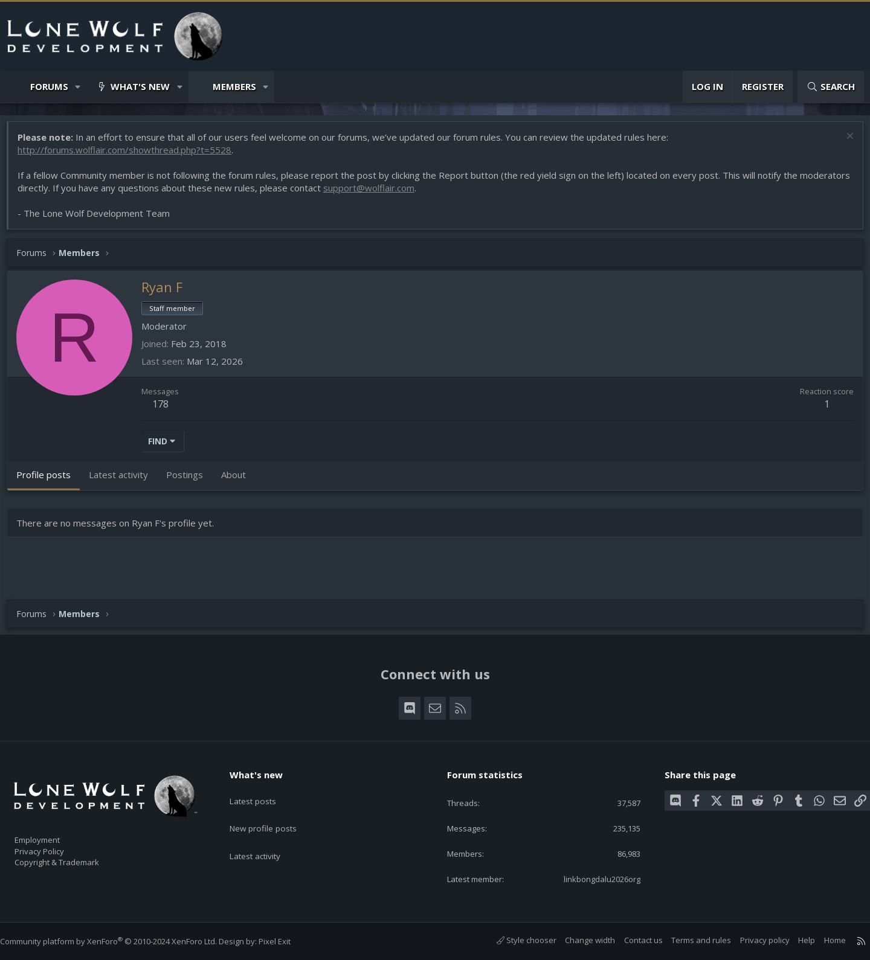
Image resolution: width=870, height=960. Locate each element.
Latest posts (262, 790)
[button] (78, 87)
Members (234, 86)
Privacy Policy (55, 846)
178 (166, 410)
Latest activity (265, 837)
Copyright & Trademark (75, 859)
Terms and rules (689, 940)
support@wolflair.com (427, 194)
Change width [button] (578, 940)
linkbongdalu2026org (590, 878)
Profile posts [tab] (49, 481)
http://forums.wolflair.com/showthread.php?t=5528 (130, 156)
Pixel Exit (287, 941)
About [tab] (239, 481)
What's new (140, 86)
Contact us (631, 940)
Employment (53, 833)
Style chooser (514, 940)
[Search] (831, 87)
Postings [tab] (190, 481)
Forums (49, 86)
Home (823, 940)
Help (794, 940)
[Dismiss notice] (842, 143)
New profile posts (273, 813)
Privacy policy (753, 940)
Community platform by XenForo (120, 941)
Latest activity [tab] (124, 481)
